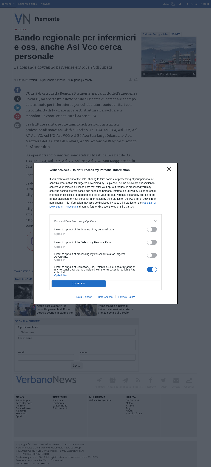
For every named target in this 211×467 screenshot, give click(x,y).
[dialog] (106, 233)
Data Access (105, 296)
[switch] (152, 229)
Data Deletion (84, 296)
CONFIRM (79, 283)
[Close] (170, 170)
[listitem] (105, 221)
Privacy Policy (126, 296)
